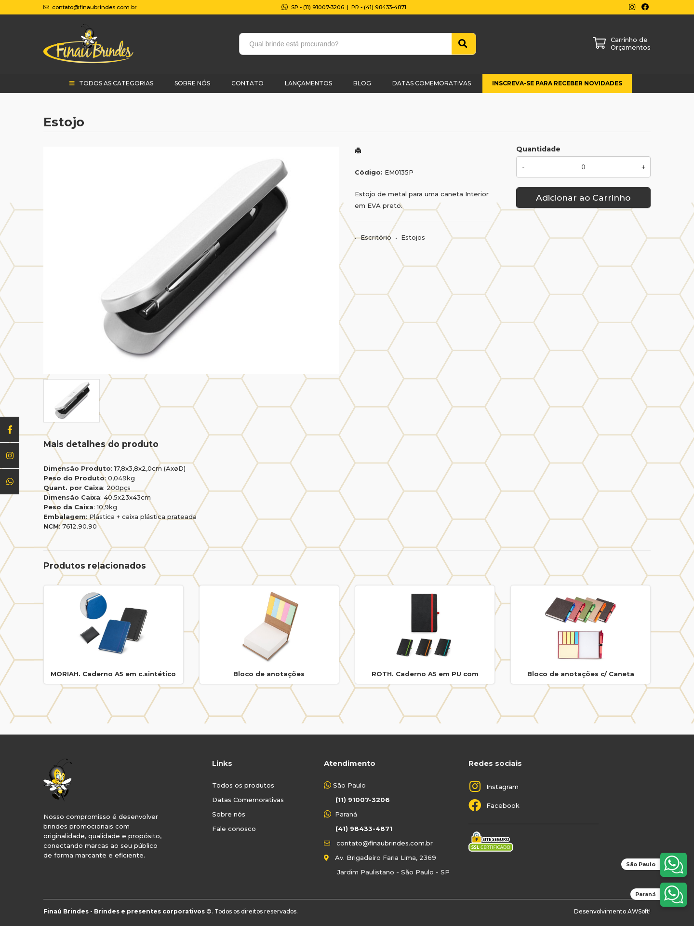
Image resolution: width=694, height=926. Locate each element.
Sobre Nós (192, 83)
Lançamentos (308, 83)
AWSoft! (639, 911)
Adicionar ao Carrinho (583, 197)
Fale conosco (234, 828)
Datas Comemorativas (431, 83)
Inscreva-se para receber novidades (557, 83)
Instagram (502, 786)
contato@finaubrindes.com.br (384, 843)
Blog (362, 83)
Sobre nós (228, 814)
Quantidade (538, 149)
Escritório (375, 237)
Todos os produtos (243, 785)
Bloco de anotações (269, 674)
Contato (247, 83)
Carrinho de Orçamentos (631, 43)
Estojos (413, 237)
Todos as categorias (116, 83)
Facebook (503, 805)
